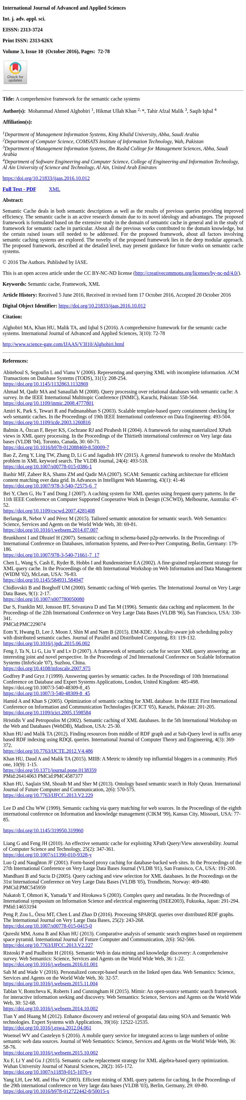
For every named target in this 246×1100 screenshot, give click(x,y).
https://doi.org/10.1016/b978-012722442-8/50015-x (56, 1091)
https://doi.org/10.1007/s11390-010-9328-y (47, 855)
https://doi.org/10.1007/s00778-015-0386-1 (47, 466)
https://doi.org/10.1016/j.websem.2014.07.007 (50, 530)
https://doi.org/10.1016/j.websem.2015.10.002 (50, 1052)
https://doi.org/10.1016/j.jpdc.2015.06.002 (46, 643)
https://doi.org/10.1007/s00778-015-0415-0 (47, 926)
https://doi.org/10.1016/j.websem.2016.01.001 (50, 964)
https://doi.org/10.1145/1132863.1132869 (45, 384)
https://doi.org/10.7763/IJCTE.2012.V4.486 (48, 751)
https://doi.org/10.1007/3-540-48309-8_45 (46, 693)
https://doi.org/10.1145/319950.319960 (43, 830)
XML (55, 189)
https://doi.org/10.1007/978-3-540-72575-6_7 (50, 485)
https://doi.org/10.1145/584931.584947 (43, 580)
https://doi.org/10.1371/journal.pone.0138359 (49, 770)
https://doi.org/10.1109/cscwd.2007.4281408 (49, 510)
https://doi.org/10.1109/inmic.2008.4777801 (48, 403)
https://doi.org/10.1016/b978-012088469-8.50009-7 (56, 447)
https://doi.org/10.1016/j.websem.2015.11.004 (50, 983)
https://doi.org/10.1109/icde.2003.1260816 (47, 422)
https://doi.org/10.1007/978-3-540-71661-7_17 (51, 555)
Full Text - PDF (19, 189)
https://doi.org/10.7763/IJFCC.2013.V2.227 (48, 945)
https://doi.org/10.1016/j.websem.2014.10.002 (50, 1008)
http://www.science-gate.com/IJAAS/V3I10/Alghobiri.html (63, 344)
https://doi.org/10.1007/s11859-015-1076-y (47, 1072)
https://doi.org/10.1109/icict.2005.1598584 (47, 712)
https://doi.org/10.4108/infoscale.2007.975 (47, 668)
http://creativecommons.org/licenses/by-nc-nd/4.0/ (186, 273)
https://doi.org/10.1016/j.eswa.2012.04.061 (47, 1027)
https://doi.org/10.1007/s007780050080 (43, 599)
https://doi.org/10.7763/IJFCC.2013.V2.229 (48, 795)
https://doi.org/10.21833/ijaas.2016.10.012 (46, 178)
